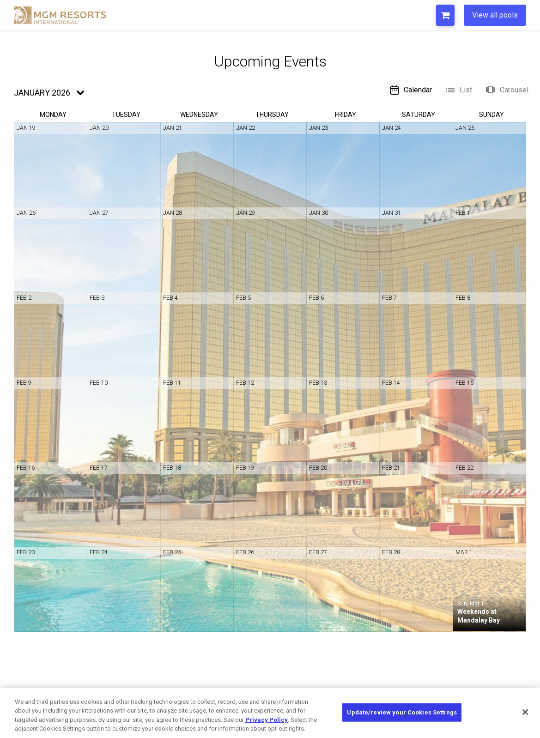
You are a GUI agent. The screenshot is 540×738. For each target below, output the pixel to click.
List (458, 90)
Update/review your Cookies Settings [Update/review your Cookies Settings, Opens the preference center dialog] (402, 712)
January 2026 (42, 92)
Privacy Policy (266, 719)
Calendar (410, 90)
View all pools (495, 15)
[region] (270, 713)
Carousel (506, 90)
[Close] (525, 712)
